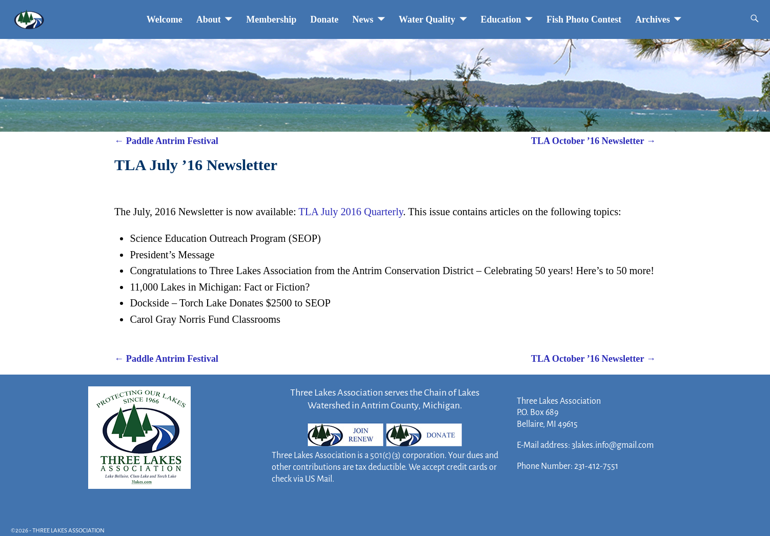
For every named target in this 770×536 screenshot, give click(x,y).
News (362, 19)
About (208, 19)
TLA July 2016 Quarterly (350, 211)
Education (501, 19)
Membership (271, 19)
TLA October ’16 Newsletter (593, 141)
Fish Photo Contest (583, 19)
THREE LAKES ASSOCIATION (68, 530)
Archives (652, 19)
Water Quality (427, 19)
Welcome (165, 19)
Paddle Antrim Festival (166, 141)
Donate (324, 19)
